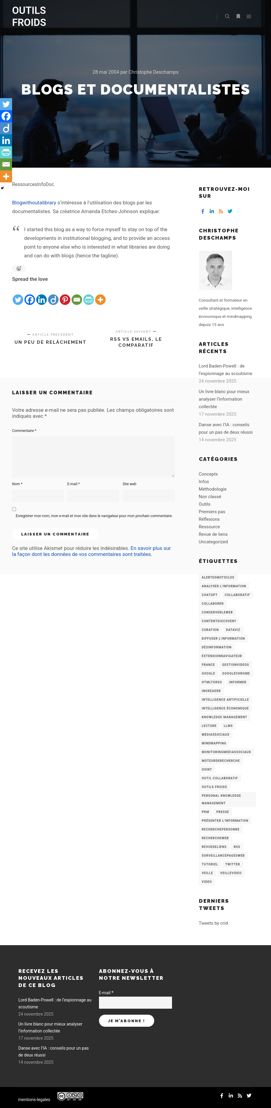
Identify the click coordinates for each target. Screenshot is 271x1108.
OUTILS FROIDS (29, 16)
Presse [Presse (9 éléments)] (222, 812)
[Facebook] (29, 294)
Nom (17, 484)
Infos (204, 481)
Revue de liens (213, 534)
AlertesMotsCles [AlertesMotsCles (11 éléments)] (218, 577)
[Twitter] (18, 294)
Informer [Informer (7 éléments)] (238, 682)
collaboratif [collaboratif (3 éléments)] (237, 595)
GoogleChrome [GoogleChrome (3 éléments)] (236, 673)
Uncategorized (213, 542)
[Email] (77, 294)
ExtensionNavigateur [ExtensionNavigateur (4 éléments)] (222, 656)
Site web (129, 484)
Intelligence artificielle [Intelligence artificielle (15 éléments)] (225, 699)
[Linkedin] (41, 294)
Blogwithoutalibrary (34, 203)
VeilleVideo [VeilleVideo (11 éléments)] (231, 873)
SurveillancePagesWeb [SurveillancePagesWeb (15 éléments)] (223, 855)
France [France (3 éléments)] (208, 664)
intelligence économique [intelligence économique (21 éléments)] (225, 708)
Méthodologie (213, 489)
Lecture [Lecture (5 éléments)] (209, 726)
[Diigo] (53, 294)
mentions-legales (34, 1099)
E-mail (73, 484)
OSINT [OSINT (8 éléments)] (207, 769)
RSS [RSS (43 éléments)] (237, 847)
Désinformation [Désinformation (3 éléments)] (217, 647)
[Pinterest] (65, 294)
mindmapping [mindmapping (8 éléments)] (214, 743)
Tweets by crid (213, 923)
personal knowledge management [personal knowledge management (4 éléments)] (221, 799)
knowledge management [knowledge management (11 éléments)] (224, 717)
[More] (100, 294)
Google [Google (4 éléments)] (208, 673)
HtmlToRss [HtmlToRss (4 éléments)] (212, 682)
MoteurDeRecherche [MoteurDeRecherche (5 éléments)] (221, 760)
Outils (205, 504)
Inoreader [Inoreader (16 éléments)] (211, 691)
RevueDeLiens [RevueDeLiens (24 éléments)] (214, 847)
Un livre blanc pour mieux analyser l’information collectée (224, 399)
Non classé (210, 496)
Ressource (209, 526)
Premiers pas (212, 511)
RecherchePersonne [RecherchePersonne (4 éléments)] (221, 829)
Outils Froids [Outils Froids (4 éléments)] (214, 787)
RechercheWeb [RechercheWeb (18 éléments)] (215, 838)
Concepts (208, 474)
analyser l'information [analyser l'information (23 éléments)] (224, 586)
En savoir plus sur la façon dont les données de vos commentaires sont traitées (91, 551)
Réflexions (209, 519)
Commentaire (24, 431)
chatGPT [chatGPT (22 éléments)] (210, 595)
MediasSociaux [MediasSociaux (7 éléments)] (216, 734)
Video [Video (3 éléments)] (207, 881)
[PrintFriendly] (88, 294)
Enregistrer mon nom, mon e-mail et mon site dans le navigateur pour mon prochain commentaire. (94, 516)
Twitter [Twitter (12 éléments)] (232, 864)
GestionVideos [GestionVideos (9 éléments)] (235, 664)
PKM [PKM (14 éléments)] (205, 812)
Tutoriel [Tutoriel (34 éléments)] (210, 864)
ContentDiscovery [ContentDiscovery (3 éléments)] (219, 621)
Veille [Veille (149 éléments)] (207, 873)
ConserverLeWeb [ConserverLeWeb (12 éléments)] (217, 612)
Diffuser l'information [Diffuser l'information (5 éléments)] (223, 638)
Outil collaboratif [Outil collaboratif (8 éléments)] (220, 778)
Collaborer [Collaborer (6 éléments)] (213, 603)
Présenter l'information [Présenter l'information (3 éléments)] (225, 820)
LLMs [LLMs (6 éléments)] (228, 726)
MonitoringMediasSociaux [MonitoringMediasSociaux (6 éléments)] (226, 752)
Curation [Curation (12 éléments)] (210, 630)
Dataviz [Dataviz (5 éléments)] (233, 630)
